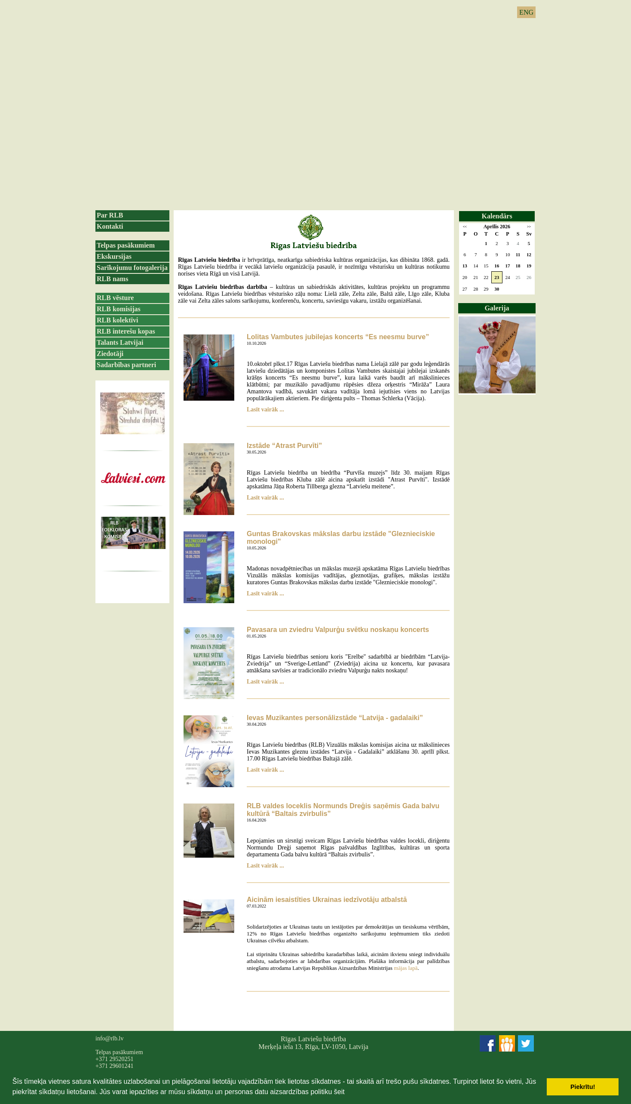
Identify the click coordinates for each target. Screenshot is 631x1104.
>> (529, 227)
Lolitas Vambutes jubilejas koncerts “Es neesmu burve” (338, 336)
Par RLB (110, 215)
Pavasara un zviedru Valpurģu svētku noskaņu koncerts (338, 629)
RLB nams (112, 278)
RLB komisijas (119, 309)
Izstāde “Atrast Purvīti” (284, 445)
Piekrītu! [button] (582, 1086)
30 (496, 288)
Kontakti (110, 226)
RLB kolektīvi (117, 320)
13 (465, 265)
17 (507, 265)
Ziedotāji (110, 353)
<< (465, 227)
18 (518, 265)
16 (496, 265)
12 (529, 254)
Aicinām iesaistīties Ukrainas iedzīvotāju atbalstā (327, 899)
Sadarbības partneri (126, 364)
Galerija (497, 308)
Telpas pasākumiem (126, 245)
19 (529, 265)
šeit (339, 1091)
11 (518, 254)
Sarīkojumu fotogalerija (132, 267)
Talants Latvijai (120, 342)
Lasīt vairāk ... (265, 409)
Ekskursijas (114, 256)
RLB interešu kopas (126, 331)
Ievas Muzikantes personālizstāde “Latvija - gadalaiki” (335, 717)
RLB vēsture (115, 297)
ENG (526, 12)
